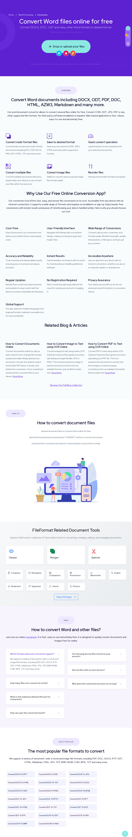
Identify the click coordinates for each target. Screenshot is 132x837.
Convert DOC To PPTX (48, 799)
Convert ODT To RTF (17, 815)
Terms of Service (80, 64)
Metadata (34, 573)
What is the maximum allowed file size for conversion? (30, 698)
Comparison (54, 574)
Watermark (95, 574)
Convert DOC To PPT (79, 799)
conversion (31, 637)
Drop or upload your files (66, 46)
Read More (18, 376)
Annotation (75, 574)
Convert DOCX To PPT (17, 774)
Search (116, 573)
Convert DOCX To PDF (48, 774)
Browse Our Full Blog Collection (66, 385)
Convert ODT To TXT (48, 807)
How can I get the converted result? (27, 713)
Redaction (14, 586)
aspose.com (63, 32)
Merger (54, 557)
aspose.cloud (77, 32)
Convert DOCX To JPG (79, 774)
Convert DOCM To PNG (49, 823)
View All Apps (66, 597)
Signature (34, 586)
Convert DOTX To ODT (48, 815)
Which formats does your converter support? (32, 654)
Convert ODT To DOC (79, 807)
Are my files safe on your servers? (88, 670)
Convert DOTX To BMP (17, 823)
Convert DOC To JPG (17, 799)
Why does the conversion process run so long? (94, 683)
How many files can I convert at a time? (29, 683)
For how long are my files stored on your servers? (91, 655)
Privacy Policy (95, 64)
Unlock (54, 586)
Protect (75, 586)
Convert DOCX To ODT (17, 791)
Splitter (95, 557)
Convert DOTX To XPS (79, 815)
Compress (14, 573)
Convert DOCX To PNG (48, 791)
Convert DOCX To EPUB (80, 791)
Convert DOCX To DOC (79, 782)
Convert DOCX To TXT (48, 782)
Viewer (13, 557)
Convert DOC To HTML (17, 807)
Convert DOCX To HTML (18, 782)
